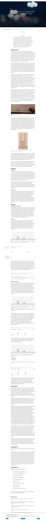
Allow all (38, 518)
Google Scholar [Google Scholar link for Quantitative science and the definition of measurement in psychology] (12, 507)
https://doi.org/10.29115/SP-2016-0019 (14, 19)
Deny (7, 518)
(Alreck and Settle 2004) (28, 57)
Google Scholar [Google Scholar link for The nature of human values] (12, 510)
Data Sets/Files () (23, 32)
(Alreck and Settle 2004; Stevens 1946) (27, 75)
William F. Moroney (16, 16)
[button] (23, 110)
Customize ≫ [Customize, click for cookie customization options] (23, 518)
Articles (11, 8)
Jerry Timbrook (12, 16)
